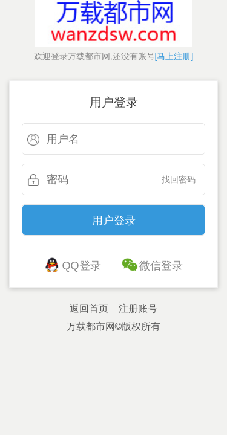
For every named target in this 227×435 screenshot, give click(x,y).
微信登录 (161, 266)
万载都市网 (91, 326)
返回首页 (89, 308)
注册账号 (138, 308)
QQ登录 (81, 266)
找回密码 (179, 179)
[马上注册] (174, 56)
